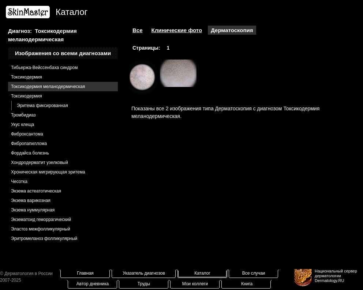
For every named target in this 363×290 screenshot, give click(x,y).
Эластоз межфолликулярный (40, 229)
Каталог (202, 273)
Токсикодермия (26, 77)
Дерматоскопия (232, 30)
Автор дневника (92, 283)
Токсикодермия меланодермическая (48, 86)
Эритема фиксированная (42, 105)
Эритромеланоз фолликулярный (44, 238)
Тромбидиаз (23, 115)
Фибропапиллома (29, 143)
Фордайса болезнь (30, 153)
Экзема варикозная (30, 200)
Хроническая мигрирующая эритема (48, 172)
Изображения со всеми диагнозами (63, 53)
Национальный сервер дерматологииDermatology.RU (336, 276)
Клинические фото (176, 30)
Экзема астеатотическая (36, 191)
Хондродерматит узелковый (39, 162)
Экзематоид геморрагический (41, 219)
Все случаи (253, 273)
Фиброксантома (27, 134)
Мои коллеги (195, 283)
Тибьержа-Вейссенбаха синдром (44, 67)
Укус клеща (22, 124)
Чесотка (19, 181)
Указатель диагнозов (144, 273)
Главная (85, 273)
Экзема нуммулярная (33, 210)
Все (137, 30)
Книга (246, 283)
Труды (144, 283)
